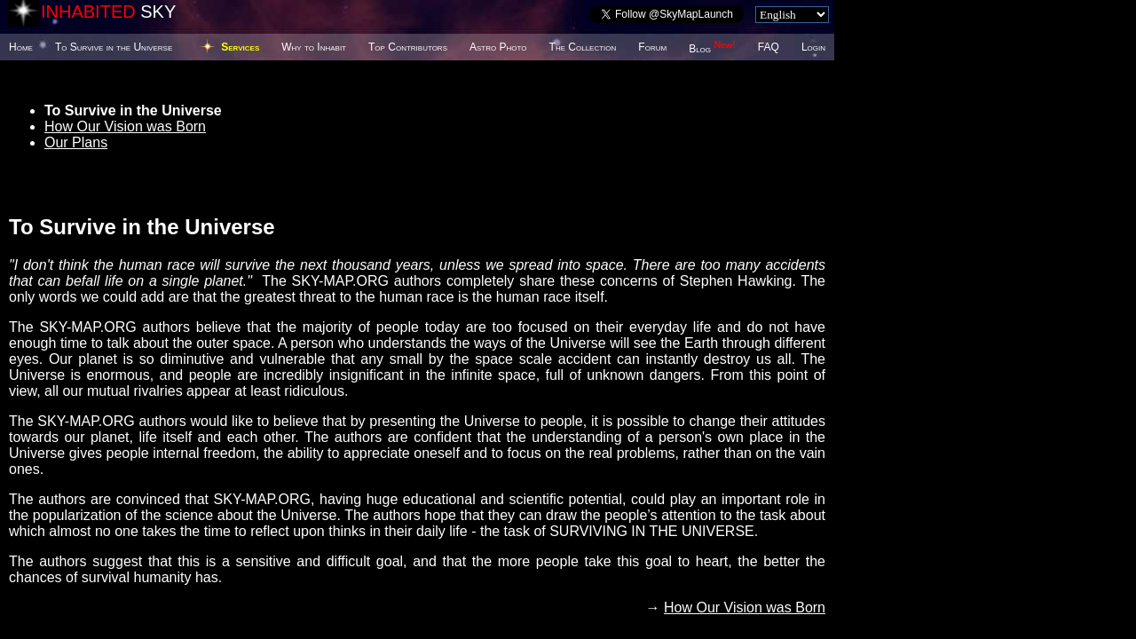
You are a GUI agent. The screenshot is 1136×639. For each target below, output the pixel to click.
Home (21, 47)
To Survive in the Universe (113, 47)
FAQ (768, 47)
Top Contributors (407, 47)
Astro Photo (498, 47)
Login (813, 47)
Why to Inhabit (313, 47)
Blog (712, 49)
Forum (652, 47)
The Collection (583, 47)
